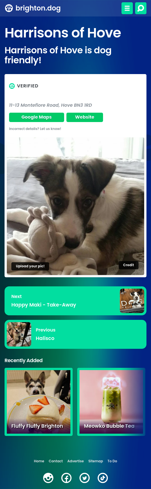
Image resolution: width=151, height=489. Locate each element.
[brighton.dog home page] (9, 8)
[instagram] (48, 478)
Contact (56, 461)
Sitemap (95, 461)
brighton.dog (38, 8)
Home (39, 461)
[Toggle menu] (127, 8)
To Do (112, 461)
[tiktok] (103, 478)
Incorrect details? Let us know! (35, 129)
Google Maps (36, 117)
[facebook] (66, 478)
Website (85, 117)
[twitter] (84, 478)
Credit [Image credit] (128, 265)
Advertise (75, 461)
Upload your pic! (30, 266)
